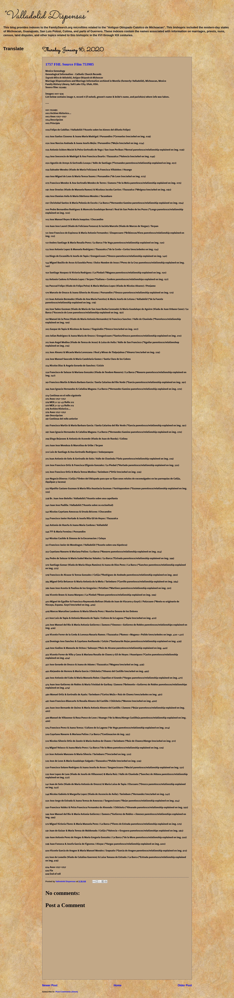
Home (117, 985)
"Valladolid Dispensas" (45, 16)
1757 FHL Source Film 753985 (69, 64)
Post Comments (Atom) (67, 992)
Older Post (185, 985)
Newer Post (49, 985)
